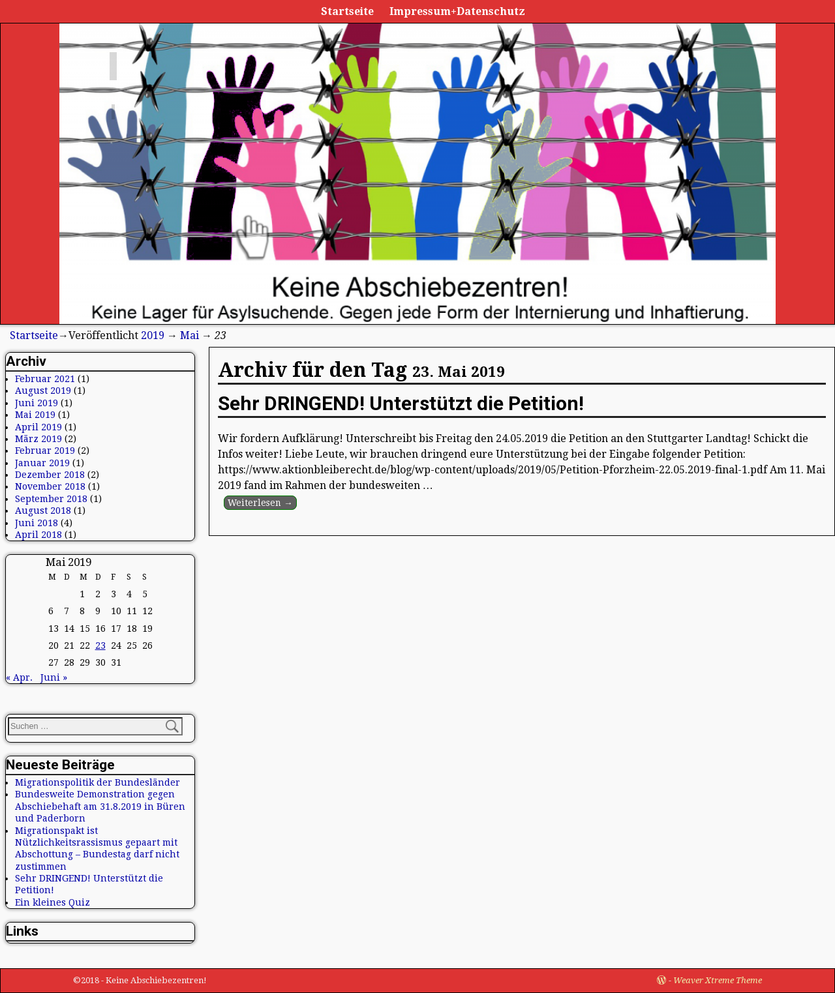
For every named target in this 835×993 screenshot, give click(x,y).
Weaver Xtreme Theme (717, 980)
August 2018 (43, 510)
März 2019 (38, 439)
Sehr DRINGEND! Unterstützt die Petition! (401, 403)
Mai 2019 (35, 414)
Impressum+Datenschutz (457, 11)
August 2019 (43, 390)
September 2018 (51, 499)
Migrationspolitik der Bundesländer (97, 782)
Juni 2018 (36, 523)
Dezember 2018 (50, 474)
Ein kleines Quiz (52, 902)
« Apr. (19, 677)
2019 (152, 335)
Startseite (347, 11)
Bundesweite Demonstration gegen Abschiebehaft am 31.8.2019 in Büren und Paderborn (100, 806)
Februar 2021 (45, 379)
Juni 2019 (36, 403)
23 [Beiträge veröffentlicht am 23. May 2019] (100, 645)
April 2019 (38, 427)
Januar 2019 (42, 463)
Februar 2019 (45, 450)
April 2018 (38, 534)
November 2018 (50, 486)
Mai (189, 335)
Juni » (53, 677)
